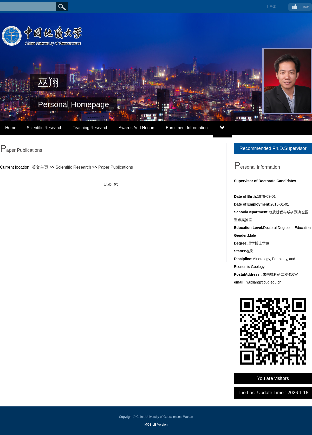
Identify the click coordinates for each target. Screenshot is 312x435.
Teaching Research (90, 128)
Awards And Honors (137, 128)
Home (10, 128)
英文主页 (40, 167)
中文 (273, 6)
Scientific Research (44, 128)
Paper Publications (115, 167)
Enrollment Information (187, 128)
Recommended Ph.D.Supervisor (273, 148)
